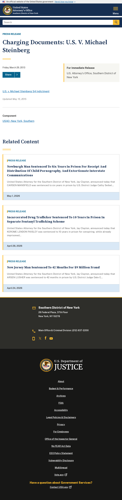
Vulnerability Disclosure (61, 460)
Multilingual (61, 467)
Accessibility (61, 410)
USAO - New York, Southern (18, 121)
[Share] (11, 75)
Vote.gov (61, 475)
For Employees (61, 431)
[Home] (21, 14)
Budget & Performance (61, 388)
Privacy (61, 424)
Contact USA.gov (61, 487)
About (61, 381)
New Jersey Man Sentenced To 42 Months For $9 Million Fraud (53, 267)
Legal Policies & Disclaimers (61, 417)
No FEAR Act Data (61, 446)
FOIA (61, 403)
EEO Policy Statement (61, 453)
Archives (61, 396)
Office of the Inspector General (61, 439)
